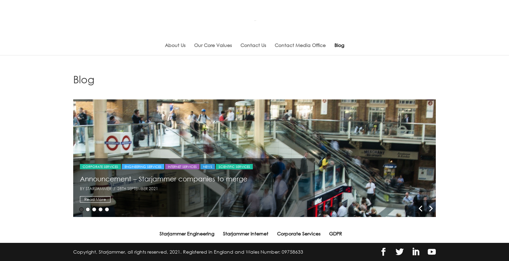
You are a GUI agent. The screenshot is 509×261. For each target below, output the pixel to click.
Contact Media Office (300, 45)
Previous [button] (420, 208)
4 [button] (100, 209)
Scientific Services (234, 167)
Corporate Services (100, 167)
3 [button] (94, 209)
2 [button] (88, 209)
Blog (339, 45)
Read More (95, 199)
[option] (254, 158)
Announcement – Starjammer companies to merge (163, 179)
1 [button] (81, 209)
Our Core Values (213, 45)
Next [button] (431, 208)
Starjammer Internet (245, 233)
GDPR (335, 233)
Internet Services (182, 167)
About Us (175, 45)
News (207, 167)
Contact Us (253, 45)
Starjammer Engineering (186, 233)
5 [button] (107, 209)
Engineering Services (143, 167)
